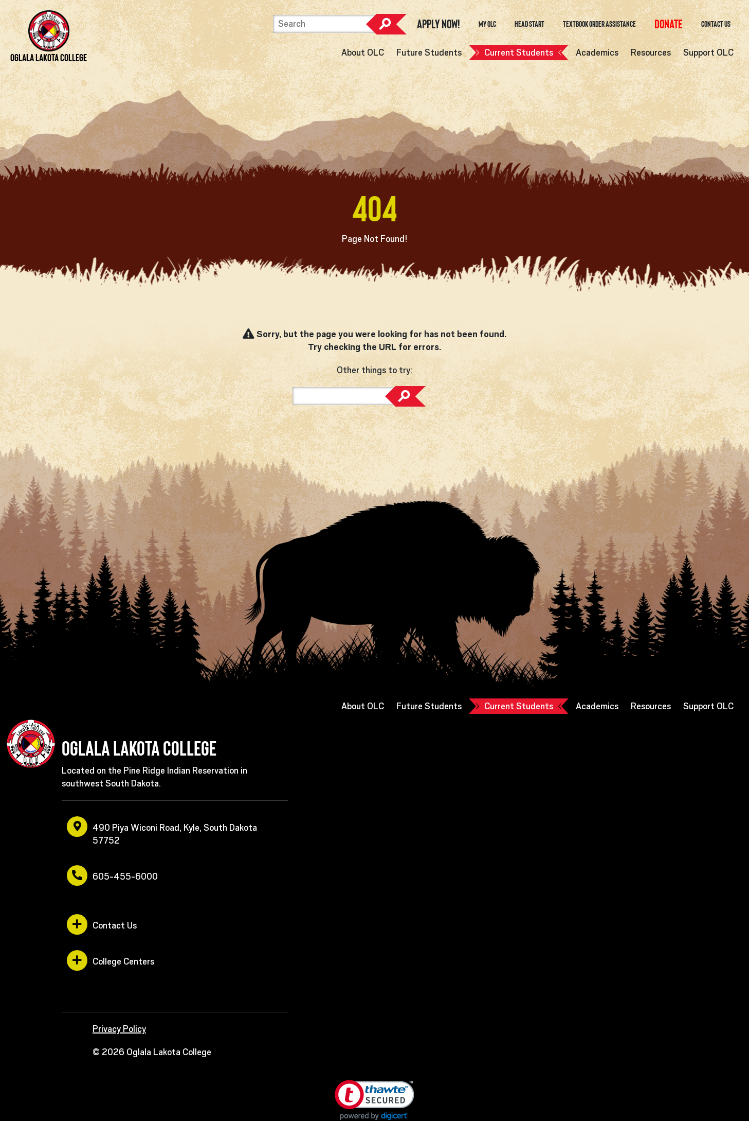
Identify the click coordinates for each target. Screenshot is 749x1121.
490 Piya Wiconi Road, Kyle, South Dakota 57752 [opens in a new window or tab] (162, 831)
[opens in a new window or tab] (668, 24)
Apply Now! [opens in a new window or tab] (438, 24)
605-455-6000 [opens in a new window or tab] (112, 875)
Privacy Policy (119, 1029)
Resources (651, 52)
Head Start (529, 24)
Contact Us (715, 24)
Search (386, 24)
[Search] (324, 24)
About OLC (362, 52)
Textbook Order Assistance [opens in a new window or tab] (599, 24)
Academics (597, 52)
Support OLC (708, 52)
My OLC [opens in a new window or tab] (487, 24)
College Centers (110, 960)
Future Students (429, 52)
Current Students (518, 52)
